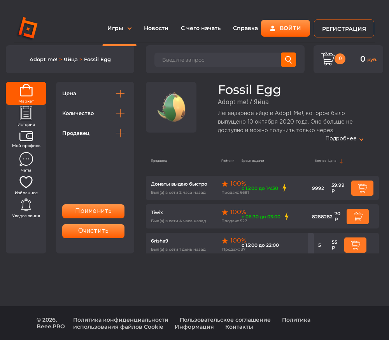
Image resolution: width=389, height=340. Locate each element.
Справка (245, 28)
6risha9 (159, 241)
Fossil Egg (97, 59)
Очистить (93, 231)
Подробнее (344, 138)
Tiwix (157, 212)
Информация (194, 326)
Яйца (71, 59)
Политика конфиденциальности (120, 319)
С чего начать (201, 28)
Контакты (239, 326)
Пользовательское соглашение (225, 319)
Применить (93, 211)
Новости (156, 28)
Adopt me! (44, 59)
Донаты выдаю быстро (179, 184)
